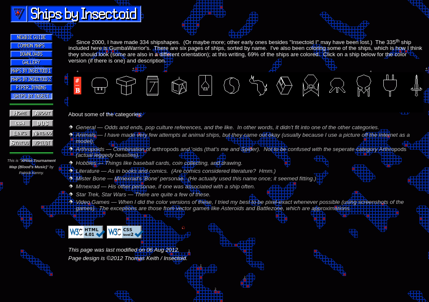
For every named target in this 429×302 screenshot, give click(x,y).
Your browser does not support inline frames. (245, 204)
